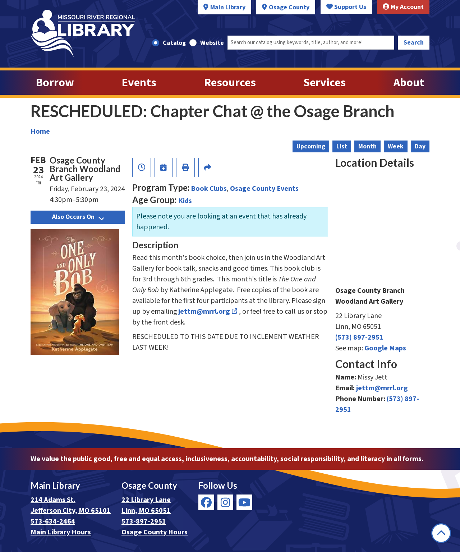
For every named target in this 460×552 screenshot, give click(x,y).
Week (396, 146)
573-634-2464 (53, 521)
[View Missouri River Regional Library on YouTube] (244, 502)
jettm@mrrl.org (204, 312)
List (341, 146)
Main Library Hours (61, 532)
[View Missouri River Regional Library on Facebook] (206, 502)
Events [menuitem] (139, 82)
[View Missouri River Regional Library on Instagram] (225, 502)
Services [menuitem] (324, 82)
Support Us (346, 7)
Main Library (227, 7)
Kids (185, 201)
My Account (403, 7)
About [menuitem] (409, 82)
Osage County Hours (154, 532)
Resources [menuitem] (230, 82)
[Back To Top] (441, 533)
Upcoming (310, 146)
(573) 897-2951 (359, 337)
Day (420, 146)
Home (40, 131)
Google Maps (385, 348)
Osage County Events (264, 189)
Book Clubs (209, 189)
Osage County (289, 7)
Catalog (174, 42)
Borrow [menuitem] (55, 82)
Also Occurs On (78, 216)
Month (367, 146)
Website (212, 42)
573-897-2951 (143, 521)
